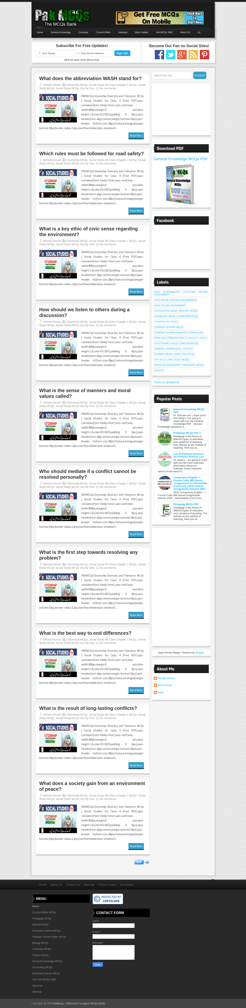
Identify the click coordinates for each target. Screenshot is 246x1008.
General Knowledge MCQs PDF (181, 159)
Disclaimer (126, 884)
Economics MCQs (196, 338)
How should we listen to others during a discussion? (84, 312)
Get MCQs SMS (164, 32)
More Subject (141, 32)
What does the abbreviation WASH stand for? (90, 78)
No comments (108, 88)
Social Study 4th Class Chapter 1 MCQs (113, 84)
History (188, 349)
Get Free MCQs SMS (44, 979)
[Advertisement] (178, 109)
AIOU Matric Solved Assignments (175, 300)
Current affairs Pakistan (171, 332)
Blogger (199, 652)
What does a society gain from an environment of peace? (92, 786)
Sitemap (89, 884)
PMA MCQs (188, 354)
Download (196, 332)
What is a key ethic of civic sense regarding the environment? (88, 231)
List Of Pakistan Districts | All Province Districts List (188, 455)
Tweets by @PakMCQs (167, 382)
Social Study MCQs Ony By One (75, 88)
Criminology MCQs (166, 321)
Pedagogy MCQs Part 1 (187, 432)
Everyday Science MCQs (46, 973)
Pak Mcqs (160, 359)
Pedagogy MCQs (193, 365)
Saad (160, 692)
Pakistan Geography (168, 365)
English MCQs (189, 343)
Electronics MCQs (166, 343)
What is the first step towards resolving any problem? (88, 555)
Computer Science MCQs (46, 930)
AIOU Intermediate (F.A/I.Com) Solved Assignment (181, 293)
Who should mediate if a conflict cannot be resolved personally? (87, 474)
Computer (83, 32)
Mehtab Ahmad (166, 678)
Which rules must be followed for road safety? (91, 153)
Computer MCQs (187, 316)
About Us (56, 884)
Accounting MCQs (166, 311)
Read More (136, 135)
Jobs (177, 354)
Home (40, 32)
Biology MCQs (188, 311)
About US (185, 32)
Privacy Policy (107, 884)
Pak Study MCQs (178, 359)
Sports (159, 370)
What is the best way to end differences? (85, 633)
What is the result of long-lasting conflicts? (88, 708)
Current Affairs (103, 32)
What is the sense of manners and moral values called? (85, 393)
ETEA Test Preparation (169, 338)
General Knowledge (61, 32)
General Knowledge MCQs (47, 961)
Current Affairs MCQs (169, 327)
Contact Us (73, 884)
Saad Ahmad (165, 685)
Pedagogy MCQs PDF (186, 504)
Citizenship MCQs (77, 84)
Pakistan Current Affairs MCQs (49, 936)
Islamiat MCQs (163, 354)
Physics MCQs (40, 955)
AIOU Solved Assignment (170, 305)
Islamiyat (122, 32)
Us (199, 32)
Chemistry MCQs (165, 316)
